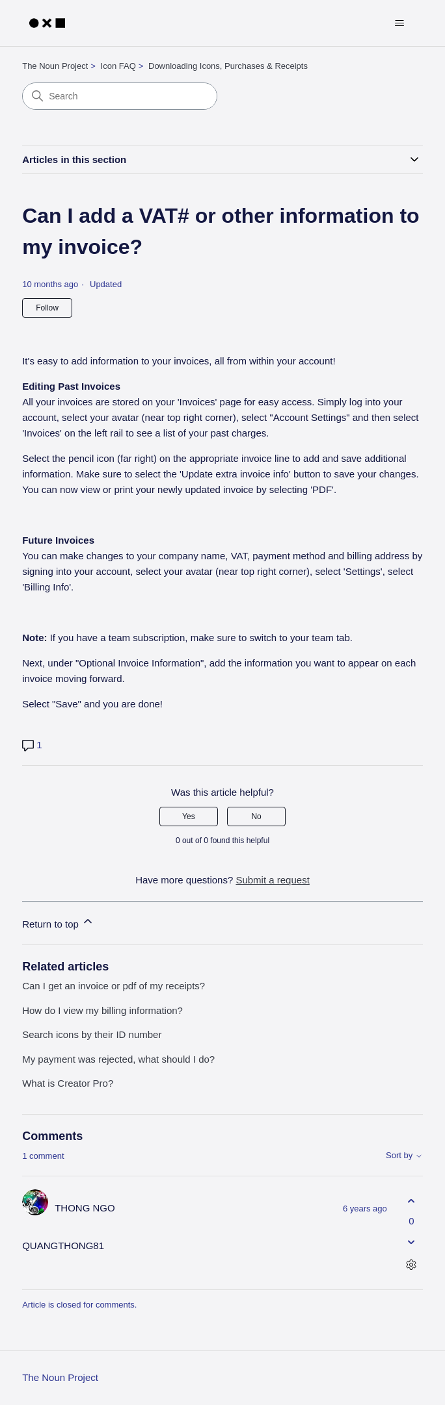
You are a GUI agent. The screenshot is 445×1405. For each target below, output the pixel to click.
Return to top (58, 922)
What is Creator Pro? (67, 1083)
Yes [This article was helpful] (188, 816)
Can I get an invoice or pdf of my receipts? (113, 985)
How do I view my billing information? (102, 1010)
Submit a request (272, 879)
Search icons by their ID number (91, 1034)
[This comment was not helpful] (411, 1242)
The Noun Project (55, 66)
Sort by (404, 1155)
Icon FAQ (118, 66)
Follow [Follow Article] (47, 307)
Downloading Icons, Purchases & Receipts (228, 66)
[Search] (120, 96)
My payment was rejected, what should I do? (118, 1059)
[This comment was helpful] (411, 1200)
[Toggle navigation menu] (400, 23)
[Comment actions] (411, 1265)
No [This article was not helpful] (256, 816)
